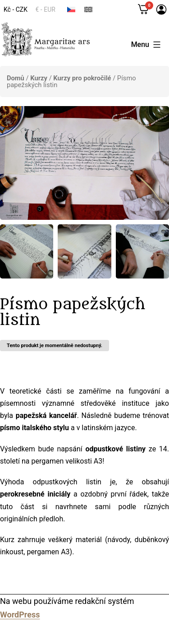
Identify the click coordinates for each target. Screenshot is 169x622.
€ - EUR (45, 9)
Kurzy (38, 78)
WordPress (20, 614)
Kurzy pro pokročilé (82, 78)
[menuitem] (71, 9)
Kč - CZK (15, 9)
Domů (15, 78)
